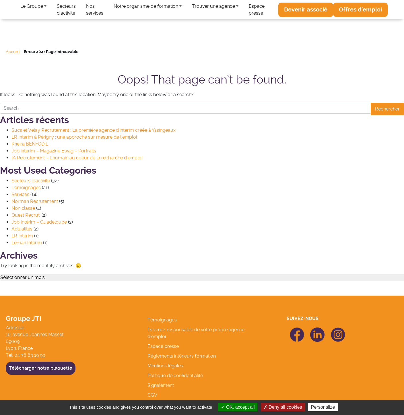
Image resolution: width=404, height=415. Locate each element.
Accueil (13, 51)
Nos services (94, 9)
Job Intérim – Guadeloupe (39, 222)
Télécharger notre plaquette (40, 368)
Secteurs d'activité (30, 180)
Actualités (21, 229)
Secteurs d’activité (66, 9)
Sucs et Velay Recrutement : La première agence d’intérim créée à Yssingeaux (93, 130)
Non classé (23, 208)
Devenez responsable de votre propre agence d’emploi (195, 333)
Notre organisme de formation (146, 6)
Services (20, 194)
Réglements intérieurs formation (181, 356)
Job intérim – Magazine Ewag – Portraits (53, 151)
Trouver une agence (213, 6)
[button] (305, 10)
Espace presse (257, 9)
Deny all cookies (283, 407)
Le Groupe (31, 6)
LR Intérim (22, 235)
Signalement (160, 385)
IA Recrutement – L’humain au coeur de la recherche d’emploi (76, 157)
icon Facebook (297, 330)
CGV (152, 395)
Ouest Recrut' (25, 215)
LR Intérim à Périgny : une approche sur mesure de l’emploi (74, 137)
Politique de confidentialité (175, 375)
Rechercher (387, 109)
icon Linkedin (317, 330)
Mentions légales (165, 366)
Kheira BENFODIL (29, 144)
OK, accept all (238, 407)
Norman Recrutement (34, 201)
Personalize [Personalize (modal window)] (323, 407)
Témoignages (26, 187)
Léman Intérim (26, 242)
